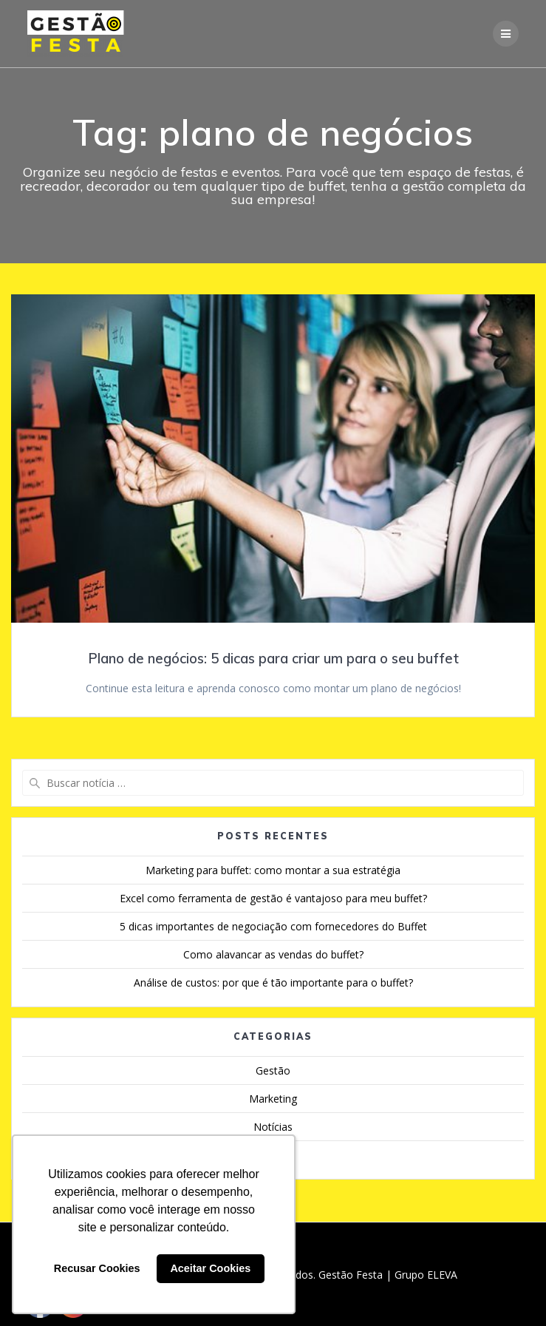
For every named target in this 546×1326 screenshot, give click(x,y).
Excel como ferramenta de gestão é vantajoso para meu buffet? (273, 898)
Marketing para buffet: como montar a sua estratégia (273, 870)
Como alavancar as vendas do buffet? (273, 954)
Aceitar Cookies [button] (210, 1268)
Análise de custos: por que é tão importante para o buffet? (273, 982)
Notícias (273, 1127)
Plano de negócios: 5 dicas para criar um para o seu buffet (273, 658)
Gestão (273, 1070)
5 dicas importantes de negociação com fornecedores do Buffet (273, 926)
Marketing (273, 1099)
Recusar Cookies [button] (97, 1268)
